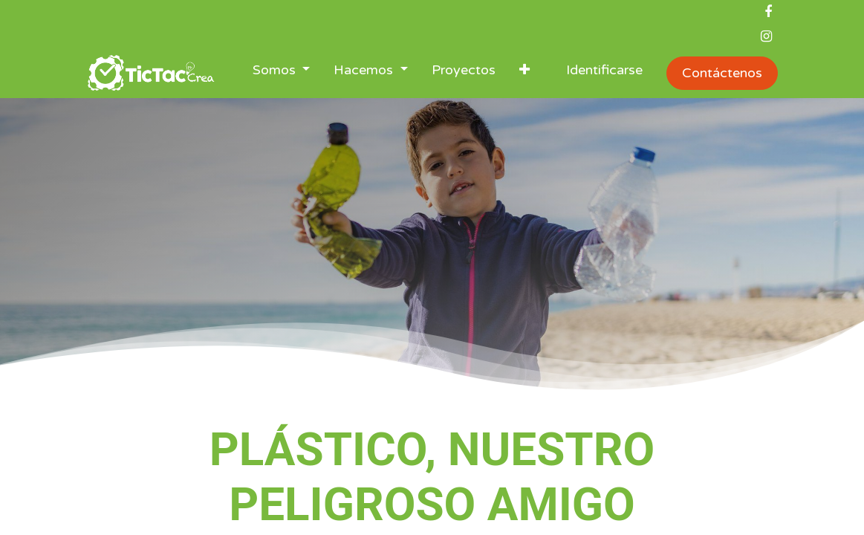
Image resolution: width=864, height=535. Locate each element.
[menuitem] (464, 73)
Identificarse (604, 70)
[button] (524, 73)
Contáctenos (722, 73)
